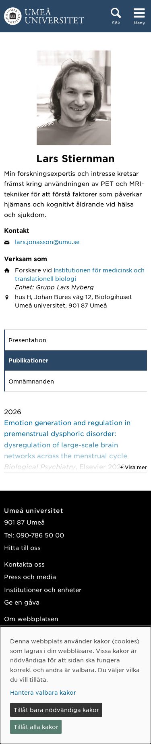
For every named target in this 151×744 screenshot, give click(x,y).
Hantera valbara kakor (43, 692)
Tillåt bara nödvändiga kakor (56, 709)
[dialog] (75, 685)
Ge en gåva (21, 602)
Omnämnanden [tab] (31, 381)
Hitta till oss (22, 547)
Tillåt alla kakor (36, 726)
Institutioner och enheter (42, 589)
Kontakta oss (24, 564)
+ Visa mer (133, 467)
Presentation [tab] (27, 340)
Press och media (30, 576)
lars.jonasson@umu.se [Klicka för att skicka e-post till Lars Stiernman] (47, 241)
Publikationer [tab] (28, 360)
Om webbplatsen (31, 618)
